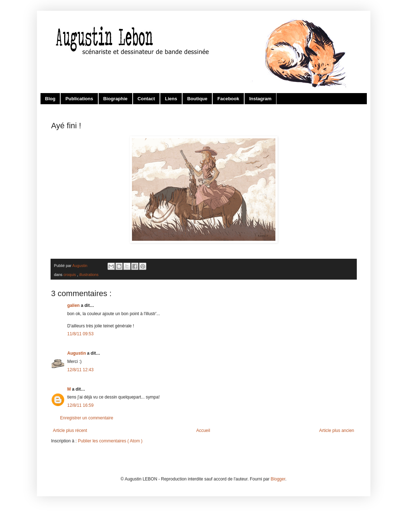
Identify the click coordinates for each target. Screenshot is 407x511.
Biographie (115, 98)
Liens (171, 98)
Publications (79, 98)
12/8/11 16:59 (80, 405)
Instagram (260, 98)
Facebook (228, 98)
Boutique (197, 98)
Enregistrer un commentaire (86, 417)
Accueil (203, 430)
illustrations (89, 274)
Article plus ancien (336, 430)
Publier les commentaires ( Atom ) (110, 440)
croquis (70, 274)
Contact (146, 98)
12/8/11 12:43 (80, 369)
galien (74, 305)
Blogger (278, 479)
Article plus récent (70, 430)
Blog (50, 98)
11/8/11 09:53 (80, 333)
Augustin (77, 353)
